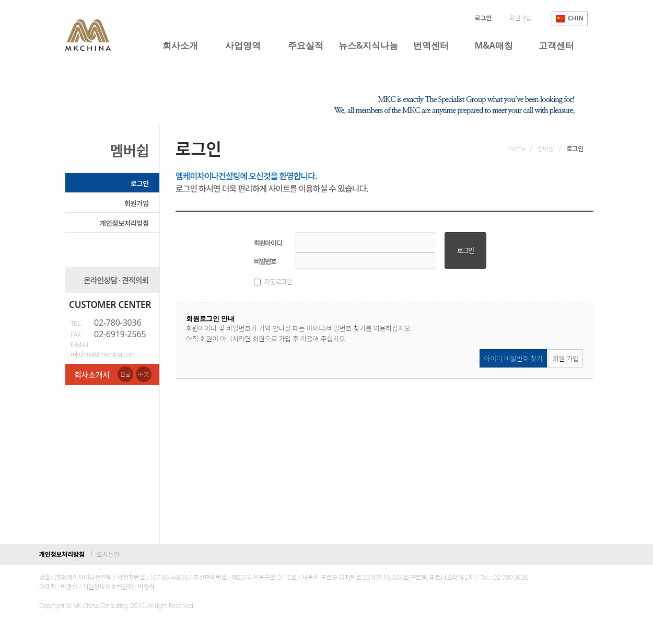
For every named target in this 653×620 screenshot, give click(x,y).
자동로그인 (277, 281)
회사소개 (179, 45)
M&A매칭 (494, 45)
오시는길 (108, 554)
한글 (125, 374)
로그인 (140, 183)
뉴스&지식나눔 (368, 45)
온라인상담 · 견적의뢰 (116, 280)
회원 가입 (566, 358)
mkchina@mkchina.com (103, 354)
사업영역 (242, 45)
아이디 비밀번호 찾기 (513, 358)
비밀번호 (265, 261)
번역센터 (430, 45)
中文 (143, 374)
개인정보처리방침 (124, 223)
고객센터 (556, 45)
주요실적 (305, 45)
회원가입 (520, 18)
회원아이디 (268, 243)
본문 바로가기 (0, 0)
